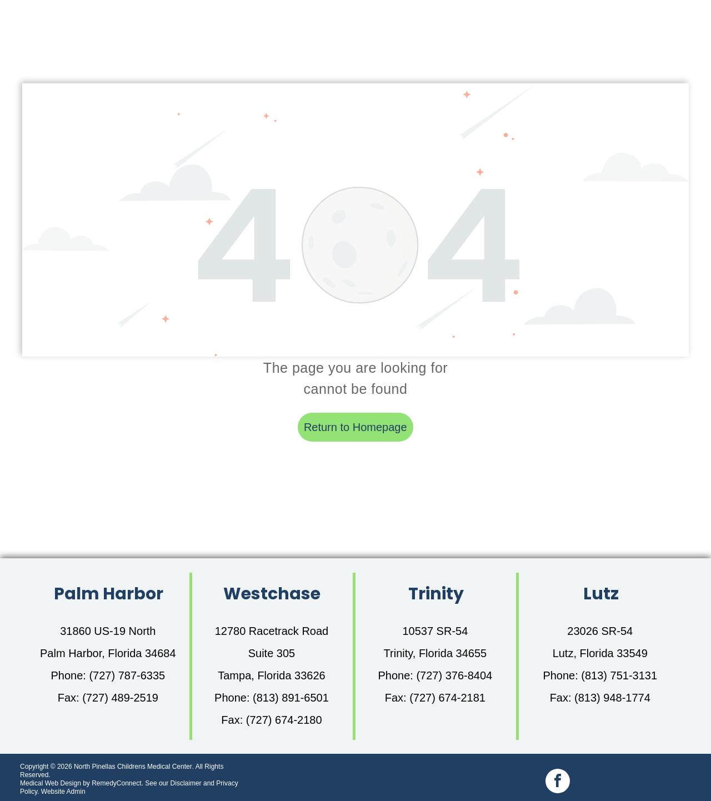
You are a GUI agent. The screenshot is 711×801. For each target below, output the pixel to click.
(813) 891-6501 (291, 698)
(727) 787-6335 (127, 675)
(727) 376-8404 (454, 675)
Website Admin (63, 791)
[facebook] (557, 782)
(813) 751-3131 (619, 675)
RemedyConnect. (117, 783)
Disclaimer (186, 783)
